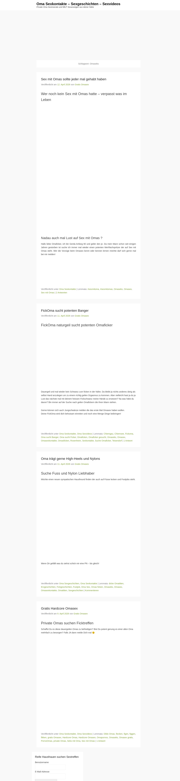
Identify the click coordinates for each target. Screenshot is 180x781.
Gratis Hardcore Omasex (59, 608)
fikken (44, 737)
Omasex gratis (126, 737)
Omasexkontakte (49, 441)
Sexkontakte (88, 441)
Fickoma (129, 434)
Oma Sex (85, 587)
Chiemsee (119, 434)
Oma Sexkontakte (67, 289)
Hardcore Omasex (87, 737)
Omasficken (63, 441)
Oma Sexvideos (84, 434)
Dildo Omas (109, 734)
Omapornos (102, 737)
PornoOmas (46, 741)
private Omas (59, 741)
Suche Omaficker (103, 441)
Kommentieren (92, 590)
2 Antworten (61, 293)
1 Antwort (128, 441)
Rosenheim (75, 441)
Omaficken (82, 437)
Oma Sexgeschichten (69, 583)
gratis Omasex (54, 737)
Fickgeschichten (64, 587)
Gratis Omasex (82, 84)
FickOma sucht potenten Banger (65, 311)
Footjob (76, 587)
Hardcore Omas (69, 737)
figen (126, 734)
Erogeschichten (48, 587)
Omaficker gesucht (97, 437)
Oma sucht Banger (49, 437)
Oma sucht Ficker (68, 437)
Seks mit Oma (74, 741)
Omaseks (118, 289)
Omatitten (62, 590)
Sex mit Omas (47, 293)
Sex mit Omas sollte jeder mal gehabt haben (73, 79)
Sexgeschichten (75, 590)
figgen (132, 734)
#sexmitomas (106, 289)
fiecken (119, 734)
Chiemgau (108, 434)
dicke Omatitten (116, 583)
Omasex (128, 289)
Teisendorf (117, 441)
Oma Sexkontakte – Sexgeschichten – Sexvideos (78, 4)
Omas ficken (97, 587)
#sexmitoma (93, 289)
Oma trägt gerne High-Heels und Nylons (70, 459)
